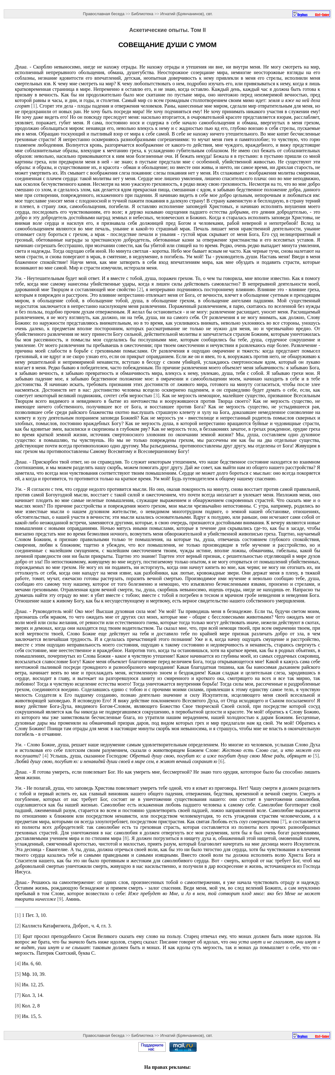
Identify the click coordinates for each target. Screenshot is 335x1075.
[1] (34, 106)
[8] (126, 838)
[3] (156, 395)
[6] (221, 761)
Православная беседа (103, 13)
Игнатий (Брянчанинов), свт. (186, 13)
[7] (283, 821)
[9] (60, 899)
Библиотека (143, 13)
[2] (140, 289)
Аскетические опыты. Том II (167, 30)
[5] (316, 755)
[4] (45, 755)
